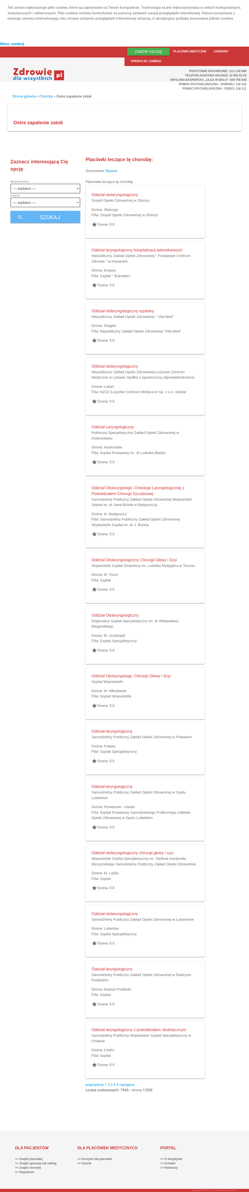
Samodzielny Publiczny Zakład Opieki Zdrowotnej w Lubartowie (142, 919)
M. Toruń (111, 574)
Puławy (110, 746)
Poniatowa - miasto (119, 807)
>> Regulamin (24, 1172)
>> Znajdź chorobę (28, 1167)
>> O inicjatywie (171, 1159)
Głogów (110, 325)
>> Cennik (84, 1163)
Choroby (221, 51)
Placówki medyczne (189, 51)
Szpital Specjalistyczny (118, 641)
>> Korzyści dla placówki (94, 1159)
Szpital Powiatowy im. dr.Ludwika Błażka (133, 453)
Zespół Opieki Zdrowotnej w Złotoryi (120, 200)
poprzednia (95, 1085)
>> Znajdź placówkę (29, 1159)
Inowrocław (113, 447)
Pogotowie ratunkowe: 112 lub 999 (218, 71)
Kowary (110, 270)
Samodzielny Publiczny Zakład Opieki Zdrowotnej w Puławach (141, 737)
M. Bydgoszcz (115, 514)
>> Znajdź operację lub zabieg (35, 1163)
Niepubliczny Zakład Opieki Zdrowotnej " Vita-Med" (132, 317)
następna (126, 1085)
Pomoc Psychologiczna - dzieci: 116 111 (214, 88)
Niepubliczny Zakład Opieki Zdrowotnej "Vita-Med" (140, 331)
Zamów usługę (148, 52)
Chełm (109, 1050)
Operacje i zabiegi (146, 61)
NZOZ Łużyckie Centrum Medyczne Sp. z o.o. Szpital (143, 392)
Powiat (14, 195)
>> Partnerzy (169, 1167)
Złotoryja (111, 209)
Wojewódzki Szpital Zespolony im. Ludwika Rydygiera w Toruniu (143, 565)
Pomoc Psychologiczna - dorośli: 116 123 (213, 84)
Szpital (105, 580)
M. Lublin (111, 873)
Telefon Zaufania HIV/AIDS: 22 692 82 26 (215, 75)
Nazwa (111, 171)
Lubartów (111, 928)
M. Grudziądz (114, 635)
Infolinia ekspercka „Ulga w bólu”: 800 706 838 (208, 80)
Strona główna (24, 96)
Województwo (19, 181)
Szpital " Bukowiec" (115, 276)
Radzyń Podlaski (117, 989)
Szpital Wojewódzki (107, 681)
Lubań (109, 386)
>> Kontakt (167, 1163)
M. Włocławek (115, 691)
